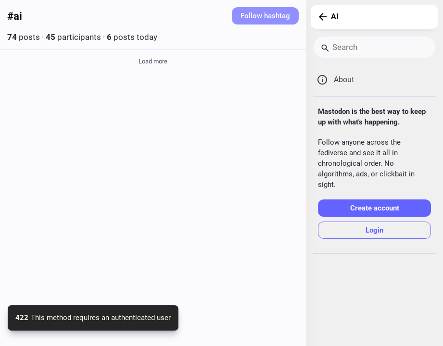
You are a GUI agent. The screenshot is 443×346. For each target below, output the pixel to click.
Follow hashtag (265, 16)
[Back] (321, 17)
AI (335, 16)
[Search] (374, 47)
